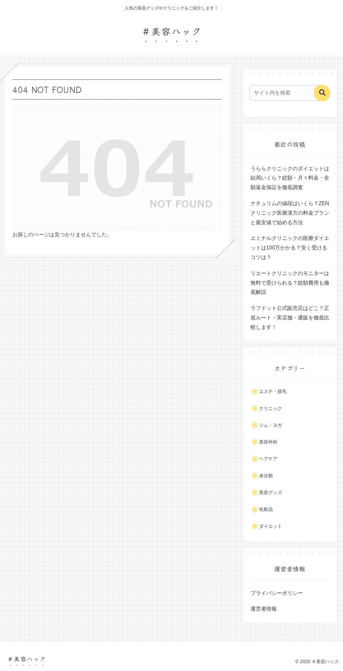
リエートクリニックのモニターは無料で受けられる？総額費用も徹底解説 (290, 283)
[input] (286, 93)
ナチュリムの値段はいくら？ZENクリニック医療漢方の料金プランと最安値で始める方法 (290, 213)
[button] (322, 93)
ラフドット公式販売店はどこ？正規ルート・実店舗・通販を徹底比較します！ (290, 317)
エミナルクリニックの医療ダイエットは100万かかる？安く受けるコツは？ (290, 247)
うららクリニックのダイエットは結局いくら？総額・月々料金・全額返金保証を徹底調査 (290, 178)
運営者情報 (264, 609)
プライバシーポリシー (277, 593)
